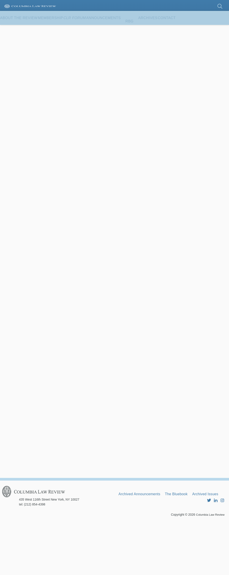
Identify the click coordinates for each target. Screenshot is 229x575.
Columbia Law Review (209, 567)
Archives (186, 29)
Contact (13, 43)
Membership (63, 29)
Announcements (133, 29)
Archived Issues (134, 548)
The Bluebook (186, 542)
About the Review (23, 29)
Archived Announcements (143, 542)
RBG (164, 29)
